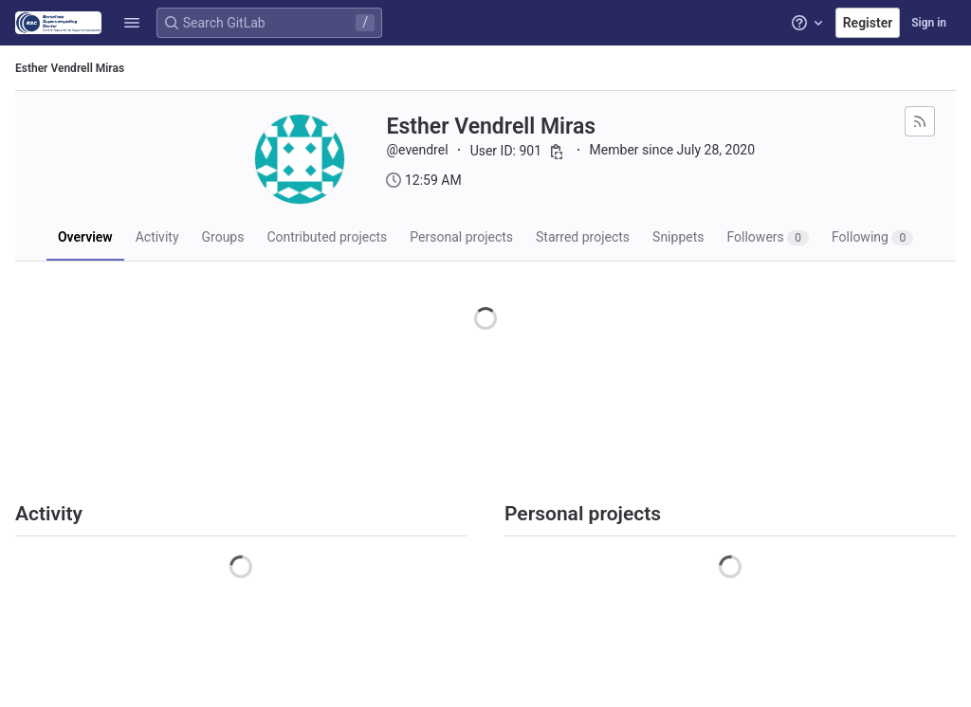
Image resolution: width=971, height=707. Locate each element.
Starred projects (583, 237)
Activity (157, 237)
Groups (223, 237)
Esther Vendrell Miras (69, 68)
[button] (132, 23)
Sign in (928, 22)
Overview (85, 237)
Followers (767, 237)
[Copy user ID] (556, 151)
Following (872, 237)
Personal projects (461, 237)
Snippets (678, 237)
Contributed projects (326, 237)
